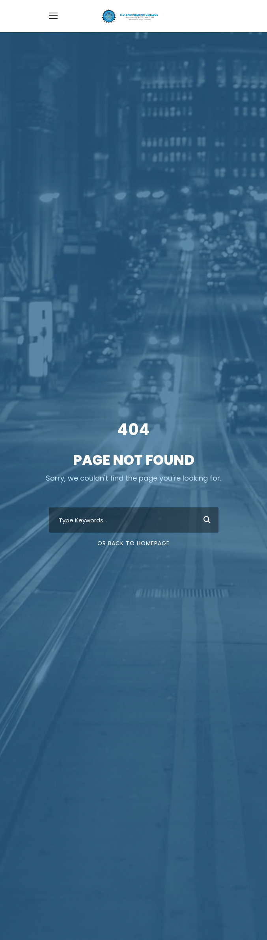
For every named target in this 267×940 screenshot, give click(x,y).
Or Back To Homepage (133, 543)
